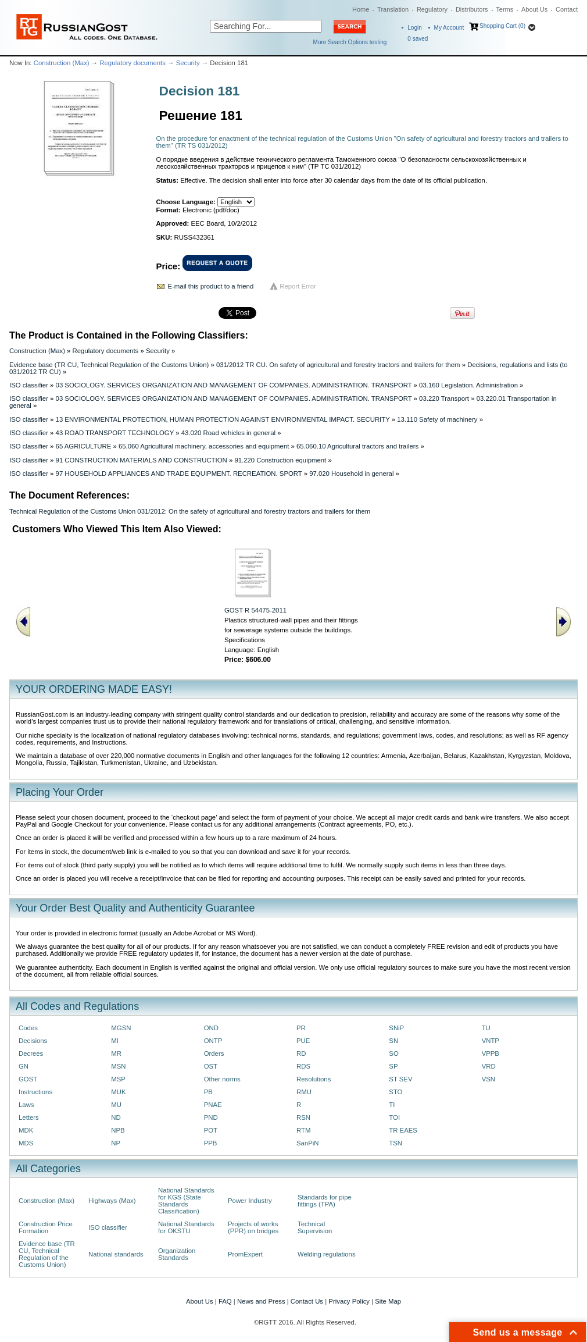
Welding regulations (327, 1254)
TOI (394, 1117)
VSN (488, 1079)
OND (211, 1027)
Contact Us (307, 1301)
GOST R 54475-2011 (255, 610)
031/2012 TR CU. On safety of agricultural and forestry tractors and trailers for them (338, 364)
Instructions (35, 1091)
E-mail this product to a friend (211, 286)
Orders (214, 1053)
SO (393, 1053)
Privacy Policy (349, 1301)
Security (188, 62)
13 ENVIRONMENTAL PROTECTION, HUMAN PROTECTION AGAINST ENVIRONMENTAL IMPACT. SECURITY (223, 419)
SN (393, 1040)
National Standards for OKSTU (186, 1227)
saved (417, 38)
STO (395, 1091)
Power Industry (250, 1200)
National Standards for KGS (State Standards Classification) (186, 1201)
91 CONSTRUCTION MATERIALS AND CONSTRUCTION (141, 460)
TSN (395, 1143)
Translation (393, 9)
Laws (26, 1104)
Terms (504, 9)
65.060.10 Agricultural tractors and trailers (357, 446)
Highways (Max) (111, 1200)
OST (210, 1066)
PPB (210, 1143)
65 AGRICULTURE (84, 446)
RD (301, 1053)
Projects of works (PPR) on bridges (253, 1227)
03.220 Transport (444, 398)
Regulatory (432, 9)
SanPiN (307, 1143)
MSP (118, 1079)
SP (393, 1066)
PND (211, 1117)
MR (116, 1053)
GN (23, 1066)
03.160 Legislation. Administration (468, 385)
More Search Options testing (350, 42)
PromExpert (245, 1254)
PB (208, 1091)
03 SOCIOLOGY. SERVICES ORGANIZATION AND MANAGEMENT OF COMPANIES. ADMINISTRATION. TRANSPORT (234, 385)
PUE (303, 1040)
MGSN (121, 1027)
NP (115, 1143)
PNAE (213, 1104)
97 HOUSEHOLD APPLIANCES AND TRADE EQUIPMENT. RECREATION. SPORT (179, 473)
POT (210, 1130)
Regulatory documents (132, 62)
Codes (28, 1027)
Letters (29, 1117)
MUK (118, 1091)
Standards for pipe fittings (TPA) (325, 1201)
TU (486, 1027)
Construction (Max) (62, 62)
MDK (26, 1130)
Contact (567, 9)
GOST (28, 1079)
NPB (117, 1130)
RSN (303, 1117)
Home (360, 9)
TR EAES (403, 1130)
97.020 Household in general (351, 473)
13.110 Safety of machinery (437, 419)
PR (301, 1027)
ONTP (213, 1040)
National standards (116, 1254)
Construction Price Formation (46, 1227)
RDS (303, 1066)
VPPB (490, 1053)
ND (115, 1117)
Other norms (222, 1079)
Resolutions (313, 1079)
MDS (26, 1143)
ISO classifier (28, 385)
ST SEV (400, 1079)
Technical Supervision (315, 1227)
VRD (489, 1066)
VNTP (490, 1040)
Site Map (388, 1301)
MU (116, 1104)
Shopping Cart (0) (502, 26)
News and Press (261, 1301)
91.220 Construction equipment (280, 460)
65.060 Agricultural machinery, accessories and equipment (204, 446)
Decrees (31, 1053)
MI (115, 1040)
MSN (118, 1066)
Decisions (33, 1040)
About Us (534, 9)
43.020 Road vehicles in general (228, 432)
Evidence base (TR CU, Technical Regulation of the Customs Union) (109, 364)
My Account (449, 27)
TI (392, 1104)
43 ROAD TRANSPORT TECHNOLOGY (115, 432)
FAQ (225, 1301)
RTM (303, 1130)
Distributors (472, 9)
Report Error (298, 286)
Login (414, 27)
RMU (304, 1091)
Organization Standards (176, 1254)
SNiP (396, 1027)
